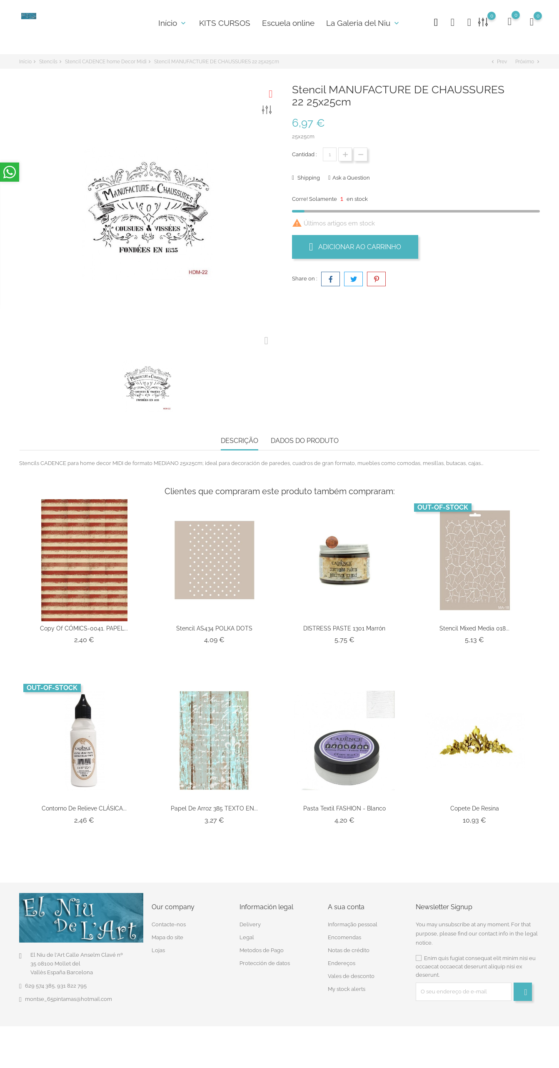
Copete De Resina (474, 808)
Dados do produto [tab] (305, 441)
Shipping (308, 178)
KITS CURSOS (224, 23)
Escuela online (288, 23)
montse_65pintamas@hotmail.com (68, 999)
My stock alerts (346, 989)
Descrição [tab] (239, 441)
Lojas (158, 950)
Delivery (250, 924)
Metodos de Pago (262, 950)
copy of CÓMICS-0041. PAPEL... (84, 628)
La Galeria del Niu (363, 23)
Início (172, 23)
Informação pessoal (352, 924)
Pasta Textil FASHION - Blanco (344, 808)
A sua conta (346, 907)
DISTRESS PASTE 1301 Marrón (344, 628)
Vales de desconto (351, 976)
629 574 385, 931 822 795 (56, 986)
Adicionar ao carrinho (355, 246)
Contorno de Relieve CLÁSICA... (84, 808)
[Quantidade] (330, 154)
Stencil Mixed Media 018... (474, 628)
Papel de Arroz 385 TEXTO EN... (214, 808)
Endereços (341, 963)
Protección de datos (265, 963)
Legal (247, 937)
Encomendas (344, 937)
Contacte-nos (169, 924)
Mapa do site (167, 937)
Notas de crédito (348, 950)
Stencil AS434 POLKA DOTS (214, 628)
